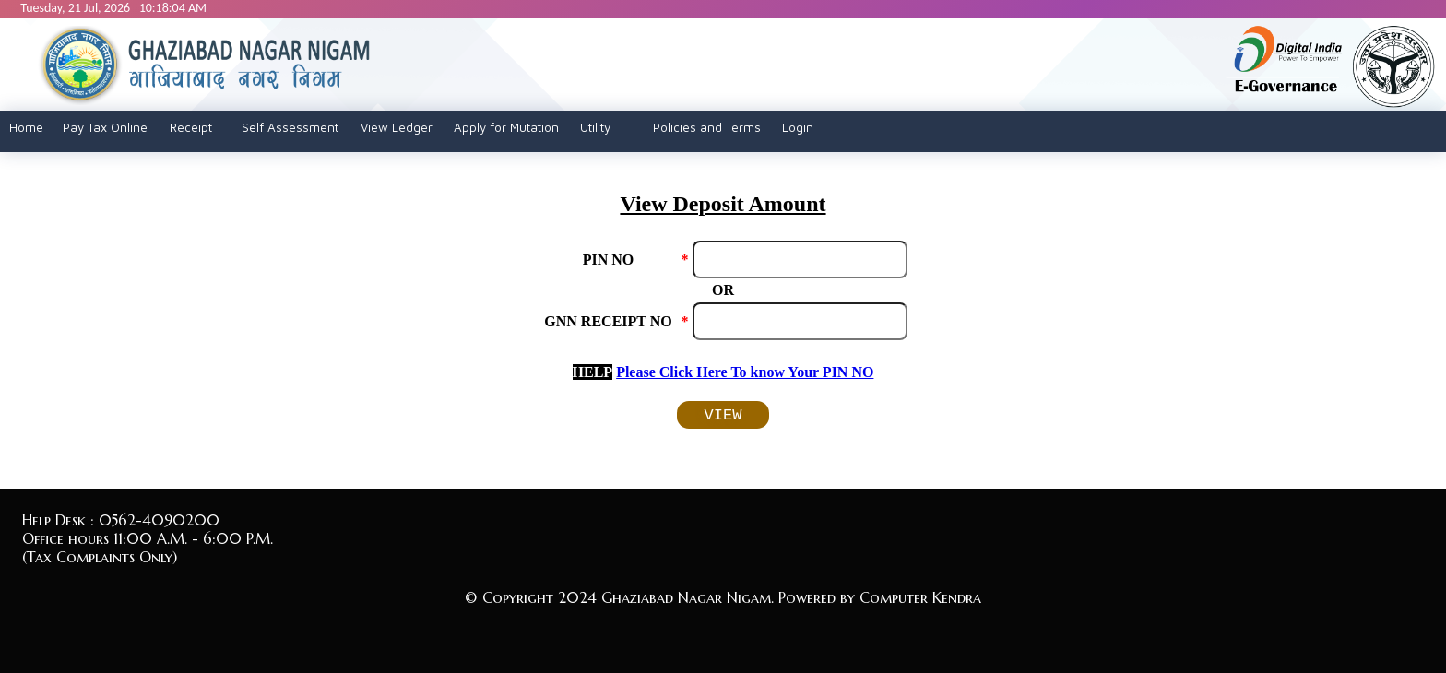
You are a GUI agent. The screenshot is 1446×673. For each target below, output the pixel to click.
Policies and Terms (707, 127)
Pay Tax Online (105, 127)
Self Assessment (290, 127)
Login (797, 127)
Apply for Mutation (506, 127)
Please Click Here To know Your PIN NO (744, 372)
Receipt (191, 127)
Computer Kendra (920, 597)
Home (26, 127)
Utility (595, 127)
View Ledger (397, 127)
